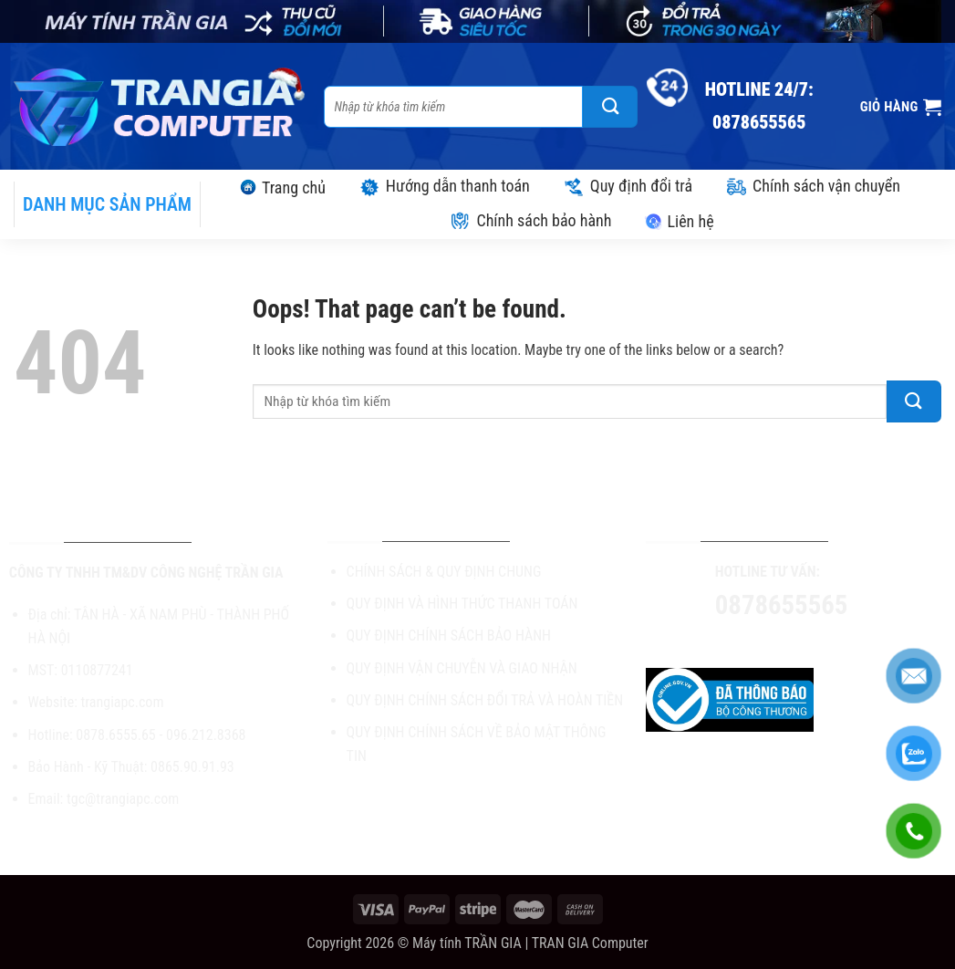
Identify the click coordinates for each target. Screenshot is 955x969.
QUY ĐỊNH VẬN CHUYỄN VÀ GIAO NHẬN (462, 668)
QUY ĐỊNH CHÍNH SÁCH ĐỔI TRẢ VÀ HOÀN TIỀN (485, 700)
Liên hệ (678, 221)
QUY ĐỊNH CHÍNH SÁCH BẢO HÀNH (449, 635)
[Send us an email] (806, 641)
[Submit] (610, 107)
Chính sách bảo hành (530, 220)
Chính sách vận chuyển (812, 185)
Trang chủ (282, 187)
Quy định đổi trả (627, 185)
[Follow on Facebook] (740, 641)
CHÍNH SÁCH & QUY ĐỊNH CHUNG (444, 571)
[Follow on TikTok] (773, 641)
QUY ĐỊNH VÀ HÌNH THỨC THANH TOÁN (462, 603)
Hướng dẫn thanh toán (444, 185)
